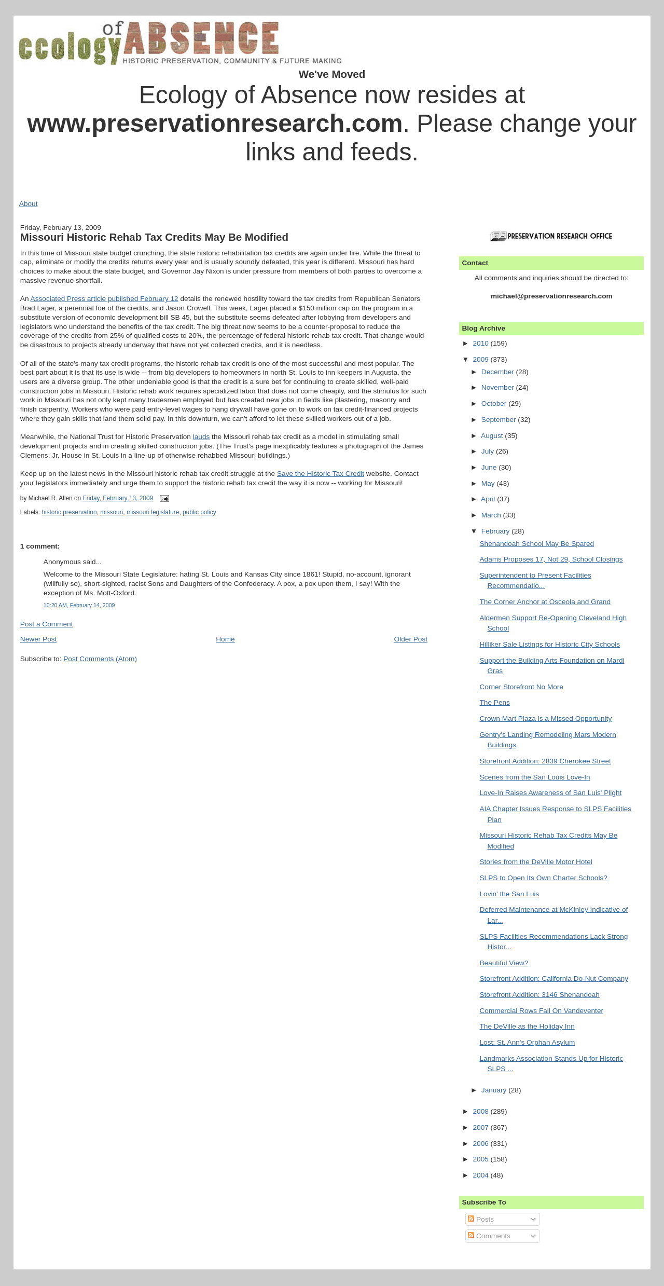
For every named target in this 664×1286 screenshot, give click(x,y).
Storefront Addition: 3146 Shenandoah (539, 994)
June (490, 467)
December (498, 372)
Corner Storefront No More (521, 687)
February (496, 531)
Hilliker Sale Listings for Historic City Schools (549, 644)
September (499, 419)
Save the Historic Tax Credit (320, 473)
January (494, 1090)
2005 (481, 1159)
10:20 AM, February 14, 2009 (79, 605)
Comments (489, 1236)
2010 (481, 343)
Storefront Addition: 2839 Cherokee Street (545, 761)
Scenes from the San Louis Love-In (534, 777)
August (493, 436)
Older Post (410, 639)
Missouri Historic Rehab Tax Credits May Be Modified (154, 237)
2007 (481, 1127)
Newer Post (38, 639)
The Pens (494, 702)
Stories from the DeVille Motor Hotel (535, 862)
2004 (481, 1175)
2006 (481, 1143)
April (489, 499)
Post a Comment (46, 624)
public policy (199, 512)
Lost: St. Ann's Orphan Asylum (527, 1042)
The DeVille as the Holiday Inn (526, 1026)
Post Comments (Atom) (100, 659)
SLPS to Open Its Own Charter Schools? (543, 878)
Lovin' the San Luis (509, 894)
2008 (481, 1111)
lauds (201, 437)
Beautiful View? (503, 963)
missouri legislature (153, 512)
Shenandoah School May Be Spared (536, 544)
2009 (481, 359)
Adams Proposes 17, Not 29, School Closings (550, 559)
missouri (111, 512)
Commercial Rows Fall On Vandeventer (541, 1011)
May (489, 483)
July (488, 451)
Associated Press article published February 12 (104, 299)
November (498, 387)
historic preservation (69, 512)
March (492, 515)
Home (225, 639)
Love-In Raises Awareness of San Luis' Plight (550, 793)
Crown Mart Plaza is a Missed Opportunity (545, 718)
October (494, 403)
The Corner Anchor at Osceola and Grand (545, 602)
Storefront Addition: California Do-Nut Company (553, 978)
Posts (481, 1219)
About (28, 204)
